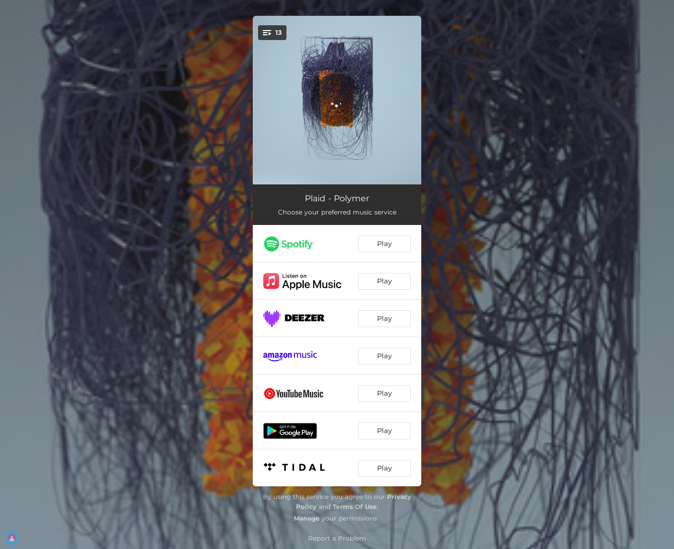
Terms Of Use (355, 507)
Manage (307, 518)
